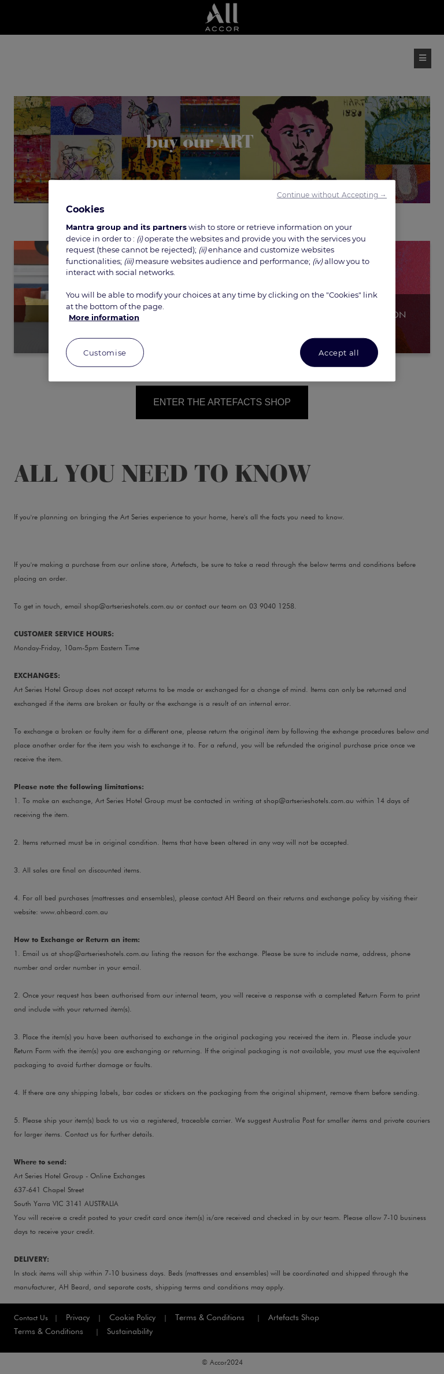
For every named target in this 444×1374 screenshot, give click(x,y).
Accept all (339, 352)
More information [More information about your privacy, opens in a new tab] (104, 317)
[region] (222, 281)
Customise (105, 352)
